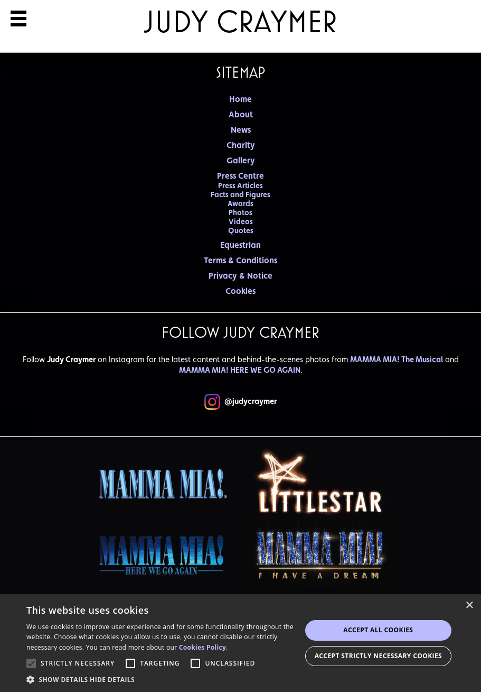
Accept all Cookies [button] (378, 629)
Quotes (240, 230)
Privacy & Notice (240, 276)
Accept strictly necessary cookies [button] (378, 655)
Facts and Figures (240, 194)
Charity (241, 145)
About (241, 114)
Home (240, 99)
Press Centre (240, 176)
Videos (241, 221)
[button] (163, 679)
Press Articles (240, 185)
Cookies (240, 291)
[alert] (240, 643)
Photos (240, 212)
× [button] (469, 606)
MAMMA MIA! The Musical (396, 359)
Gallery (241, 160)
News (241, 130)
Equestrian (240, 245)
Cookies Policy (202, 647)
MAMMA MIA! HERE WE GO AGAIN (239, 369)
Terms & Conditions (240, 260)
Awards (240, 203)
